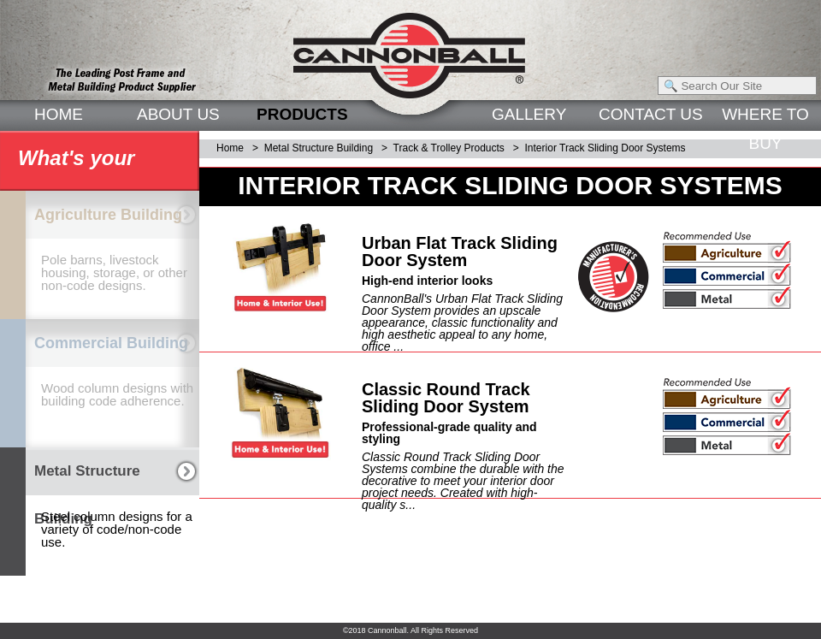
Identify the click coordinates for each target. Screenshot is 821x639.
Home (230, 148)
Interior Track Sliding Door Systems (605, 148)
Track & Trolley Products (449, 148)
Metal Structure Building (318, 148)
